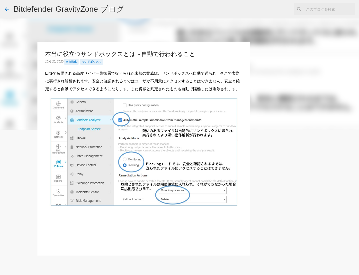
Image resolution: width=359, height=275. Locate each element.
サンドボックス (91, 61)
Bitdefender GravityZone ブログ (69, 9)
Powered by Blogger (180, 268)
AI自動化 (71, 61)
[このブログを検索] (329, 9)
